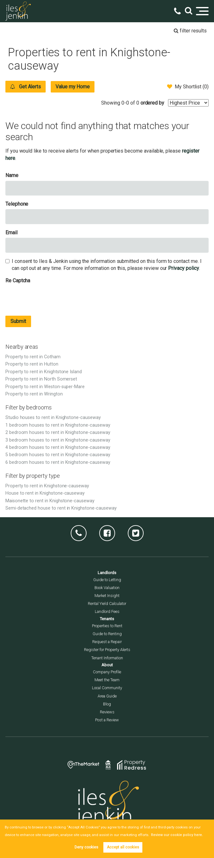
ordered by (152, 103)
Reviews (107, 712)
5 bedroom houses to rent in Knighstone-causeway (57, 454)
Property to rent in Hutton (31, 364)
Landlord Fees (107, 611)
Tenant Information (107, 658)
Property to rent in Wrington (34, 394)
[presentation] (53, 298)
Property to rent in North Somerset (41, 379)
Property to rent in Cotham (33, 357)
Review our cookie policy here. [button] (175, 835)
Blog (107, 704)
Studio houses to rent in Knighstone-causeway (53, 417)
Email (11, 233)
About (107, 664)
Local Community (107, 687)
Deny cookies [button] (86, 847)
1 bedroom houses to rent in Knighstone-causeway (57, 425)
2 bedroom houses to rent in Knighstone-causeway (57, 432)
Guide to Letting (107, 579)
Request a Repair (107, 641)
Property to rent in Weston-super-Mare (45, 386)
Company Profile (107, 671)
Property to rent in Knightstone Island (43, 371)
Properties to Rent (107, 625)
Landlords (107, 572)
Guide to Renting (107, 633)
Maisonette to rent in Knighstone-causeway (49, 501)
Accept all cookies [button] (123, 847)
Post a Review (107, 719)
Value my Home (73, 87)
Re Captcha (17, 281)
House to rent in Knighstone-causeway (45, 493)
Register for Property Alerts (107, 649)
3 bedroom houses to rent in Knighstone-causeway (57, 440)
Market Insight (107, 595)
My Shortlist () (188, 86)
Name (11, 175)
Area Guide (107, 696)
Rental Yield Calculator (107, 603)
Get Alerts (25, 86)
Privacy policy (183, 268)
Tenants (107, 618)
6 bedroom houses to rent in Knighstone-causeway (57, 462)
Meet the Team (107, 679)
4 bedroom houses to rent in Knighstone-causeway (57, 447)
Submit (18, 321)
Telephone (17, 204)
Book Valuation (107, 587)
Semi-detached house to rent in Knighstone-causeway (61, 508)
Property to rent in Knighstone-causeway (47, 486)
